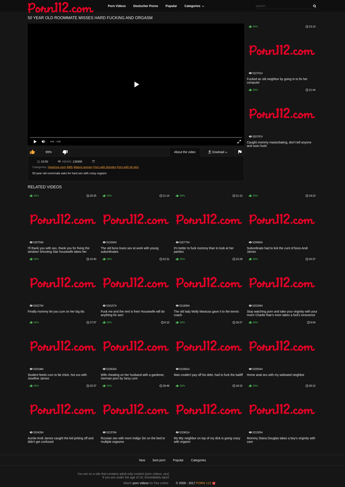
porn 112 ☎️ (206, 483)
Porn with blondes (104, 167)
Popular (171, 6)
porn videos (141, 483)
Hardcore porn (57, 167)
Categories (192, 6)
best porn (159, 460)
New (142, 460)
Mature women (82, 167)
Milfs (70, 167)
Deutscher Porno (145, 6)
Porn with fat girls (128, 167)
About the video (184, 152)
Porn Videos (117, 6)
